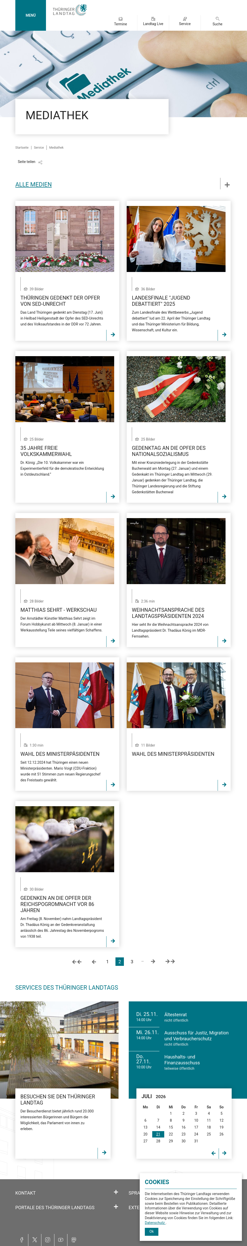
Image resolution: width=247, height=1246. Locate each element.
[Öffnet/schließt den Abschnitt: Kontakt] (116, 1192)
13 (145, 1127)
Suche (217, 24)
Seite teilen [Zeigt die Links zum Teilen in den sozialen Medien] (27, 162)
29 (171, 1141)
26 (221, 1134)
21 (158, 1134)
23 (184, 1134)
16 (184, 1127)
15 (171, 1127)
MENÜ (31, 15)
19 (221, 1127)
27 (145, 1141)
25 (209, 1134)
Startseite (22, 147)
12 (221, 1120)
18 (209, 1127)
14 (158, 1127)
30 (184, 1141)
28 (158, 1141)
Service (185, 24)
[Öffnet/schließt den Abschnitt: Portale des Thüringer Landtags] (116, 1207)
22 (171, 1134)
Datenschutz (155, 1223)
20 (145, 1134)
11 (209, 1120)
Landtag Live (153, 24)
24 (196, 1134)
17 (196, 1127)
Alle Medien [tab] (33, 184)
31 (196, 1141)
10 (196, 1120)
